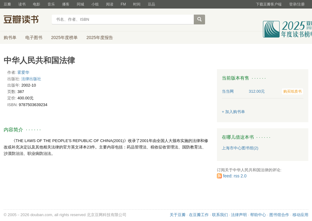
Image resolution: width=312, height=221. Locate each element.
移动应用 (300, 214)
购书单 (10, 37)
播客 (65, 4)
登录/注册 (297, 4)
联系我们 (220, 214)
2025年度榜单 (64, 37)
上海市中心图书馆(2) (240, 148)
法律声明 (239, 214)
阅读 (109, 4)
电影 (36, 4)
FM (123, 4)
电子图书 (33, 37)
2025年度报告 (100, 37)
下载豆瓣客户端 (269, 4)
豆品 (151, 4)
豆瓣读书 (26, 20)
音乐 (51, 4)
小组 (95, 4)
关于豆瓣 (178, 214)
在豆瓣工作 (199, 214)
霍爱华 (23, 72)
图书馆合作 (279, 214)
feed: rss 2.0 (234, 175)
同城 (80, 4)
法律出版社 (31, 79)
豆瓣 (7, 4)
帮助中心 (258, 214)
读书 (22, 4)
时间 (136, 4)
